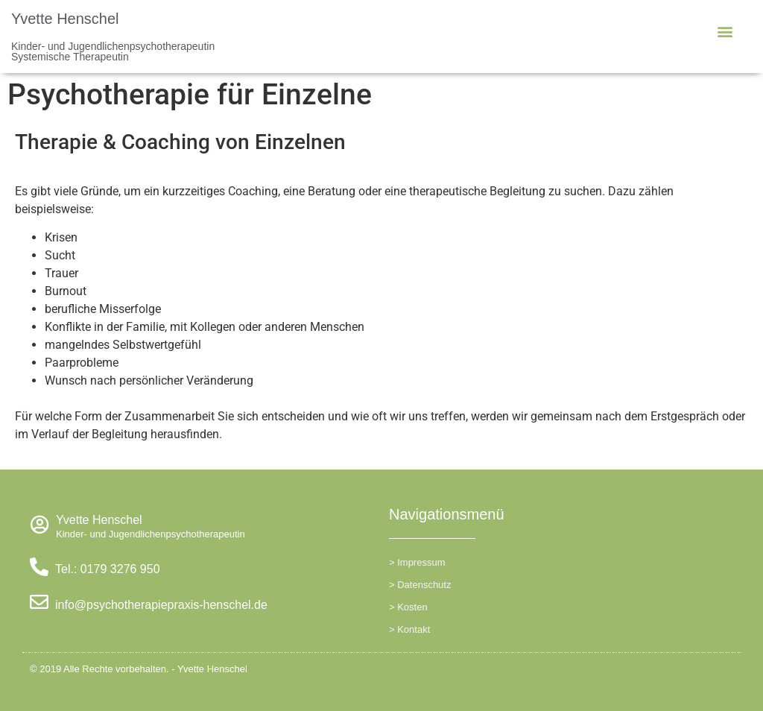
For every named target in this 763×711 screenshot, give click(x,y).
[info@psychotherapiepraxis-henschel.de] (39, 601)
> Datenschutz (420, 584)
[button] (724, 31)
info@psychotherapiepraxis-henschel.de (161, 604)
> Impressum (417, 562)
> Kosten (408, 607)
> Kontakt (409, 629)
